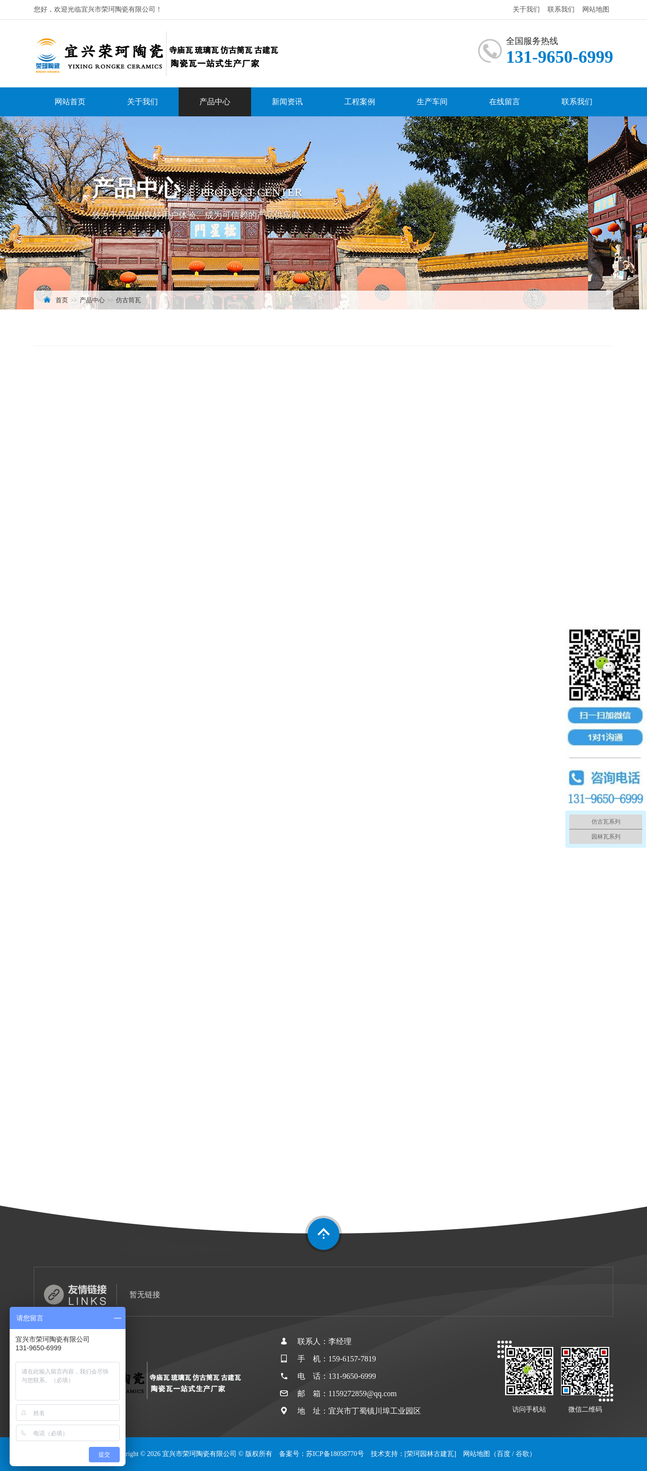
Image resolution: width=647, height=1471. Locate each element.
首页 (62, 300)
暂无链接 (144, 1294)
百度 (503, 1453)
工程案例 (359, 102)
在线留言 (504, 102)
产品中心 (214, 102)
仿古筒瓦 (128, 300)
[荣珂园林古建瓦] (430, 1453)
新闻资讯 (287, 102)
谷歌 (522, 1453)
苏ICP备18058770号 (335, 1453)
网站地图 (595, 9)
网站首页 (70, 102)
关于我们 (526, 9)
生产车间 (432, 102)
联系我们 (561, 9)
